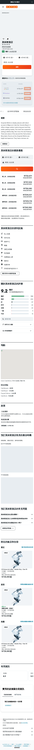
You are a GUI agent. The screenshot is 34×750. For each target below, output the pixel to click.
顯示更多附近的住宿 (27, 547)
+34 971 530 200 (7, 49)
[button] (32, 2)
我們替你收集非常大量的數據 (18, 731)
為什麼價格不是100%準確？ (18, 735)
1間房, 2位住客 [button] (8, 62)
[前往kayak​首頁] (11, 7)
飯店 (13, 744)
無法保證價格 (24, 723)
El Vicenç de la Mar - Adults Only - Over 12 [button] (14, 569)
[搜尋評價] (18, 319)
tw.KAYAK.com (6, 744)
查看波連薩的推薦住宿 (26, 621)
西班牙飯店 (26, 744)
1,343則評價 (12, 51)
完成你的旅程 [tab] (8, 694)
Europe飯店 (19, 744)
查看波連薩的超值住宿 (26, 584)
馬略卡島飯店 (17, 746)
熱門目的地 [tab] (18, 694)
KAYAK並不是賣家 (18, 728)
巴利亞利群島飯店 (7, 746)
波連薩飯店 (8, 705)
